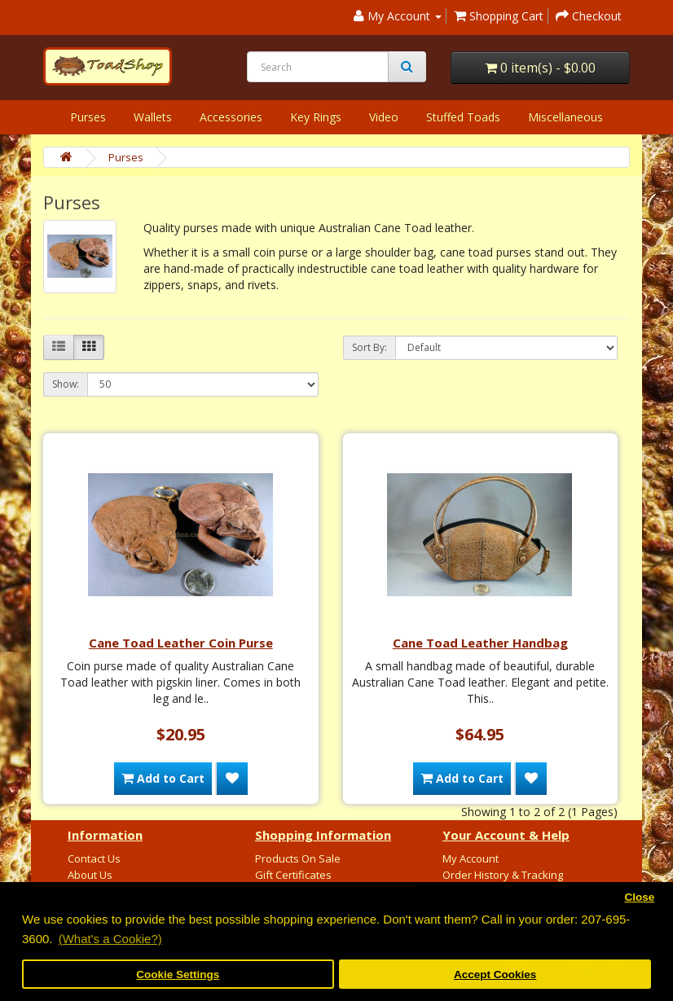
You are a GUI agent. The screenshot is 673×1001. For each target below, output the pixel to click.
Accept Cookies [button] (495, 974)
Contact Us (94, 858)
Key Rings (315, 117)
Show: (65, 384)
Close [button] (639, 897)
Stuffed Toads (463, 117)
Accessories (231, 117)
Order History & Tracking (502, 874)
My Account (470, 858)
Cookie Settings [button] (177, 974)
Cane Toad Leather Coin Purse (181, 642)
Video (383, 117)
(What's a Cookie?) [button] (110, 939)
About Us (90, 874)
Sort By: (369, 347)
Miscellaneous (565, 117)
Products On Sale (298, 858)
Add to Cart (163, 778)
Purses (88, 117)
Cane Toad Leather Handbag (480, 642)
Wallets (153, 117)
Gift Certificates (293, 874)
